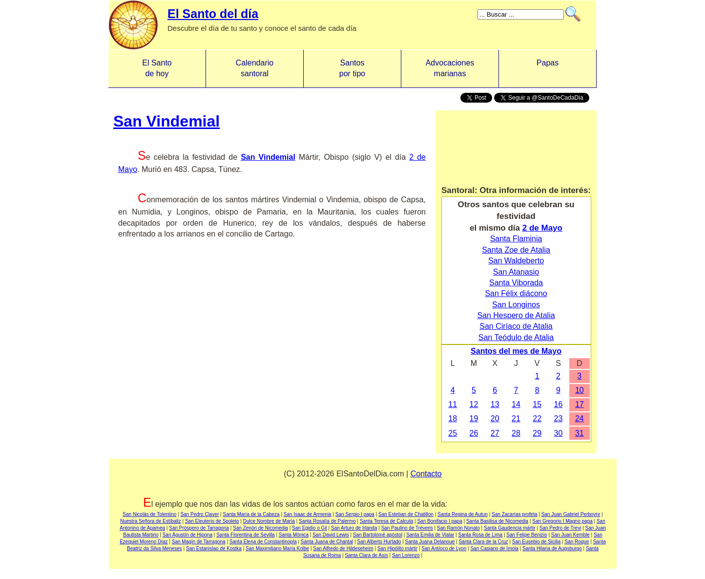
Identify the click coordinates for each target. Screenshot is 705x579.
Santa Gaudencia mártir (510, 528)
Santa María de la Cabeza (251, 514)
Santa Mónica (294, 534)
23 (558, 418)
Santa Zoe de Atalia (516, 250)
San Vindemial (166, 121)
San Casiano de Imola (494, 548)
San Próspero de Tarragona (199, 528)
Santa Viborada (516, 283)
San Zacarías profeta (514, 514)
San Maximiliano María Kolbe (277, 548)
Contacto (426, 474)
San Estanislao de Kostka (214, 548)
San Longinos (516, 304)
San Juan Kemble (570, 534)
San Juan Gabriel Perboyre (571, 514)
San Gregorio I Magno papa (562, 521)
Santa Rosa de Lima (480, 534)
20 (495, 418)
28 (516, 433)
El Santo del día (212, 14)
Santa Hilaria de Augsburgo (552, 548)
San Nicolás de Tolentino (149, 514)
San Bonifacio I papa (439, 521)
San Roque (576, 541)
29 (537, 433)
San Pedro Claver (199, 514)
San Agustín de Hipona (187, 534)
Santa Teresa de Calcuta (386, 521)
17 (579, 404)
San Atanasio (516, 272)
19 (474, 418)
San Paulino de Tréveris (407, 528)
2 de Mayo (542, 228)
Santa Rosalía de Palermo (327, 521)
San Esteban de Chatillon (406, 514)
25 (452, 433)
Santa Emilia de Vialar (430, 534)
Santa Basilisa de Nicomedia (497, 521)
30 (558, 433)
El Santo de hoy (156, 68)
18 (452, 418)
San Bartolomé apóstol (377, 534)
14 (516, 404)
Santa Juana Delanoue (430, 541)
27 (495, 433)
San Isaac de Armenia (308, 514)
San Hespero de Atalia (516, 315)
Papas (548, 68)
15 (537, 404)
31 (579, 433)
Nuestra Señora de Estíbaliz (150, 521)
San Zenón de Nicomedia (260, 528)
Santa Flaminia (516, 239)
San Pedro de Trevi (560, 528)
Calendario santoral (254, 68)
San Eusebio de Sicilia (536, 541)
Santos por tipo (352, 68)
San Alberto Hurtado (379, 541)
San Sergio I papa (354, 514)
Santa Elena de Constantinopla (263, 541)
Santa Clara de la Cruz (483, 541)
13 (495, 404)
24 (579, 418)
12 (474, 404)
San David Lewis (330, 534)
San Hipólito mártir (397, 548)
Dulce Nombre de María (269, 521)
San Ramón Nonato (458, 528)
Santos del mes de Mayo (516, 351)
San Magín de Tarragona (199, 541)
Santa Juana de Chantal (327, 541)
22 (537, 418)
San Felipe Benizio (526, 534)
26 (474, 433)
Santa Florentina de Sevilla (245, 534)
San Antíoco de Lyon (443, 548)
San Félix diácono (516, 293)
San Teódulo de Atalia (516, 337)
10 (579, 390)
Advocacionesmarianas (450, 68)
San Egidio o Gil (309, 528)
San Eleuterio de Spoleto (212, 521)
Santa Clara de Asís (366, 555)
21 (516, 418)
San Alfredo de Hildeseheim (343, 548)
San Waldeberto (516, 261)
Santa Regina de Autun (462, 514)
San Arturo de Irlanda (354, 528)
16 (558, 404)
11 (452, 404)
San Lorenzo (406, 555)
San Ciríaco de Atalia (515, 326)
